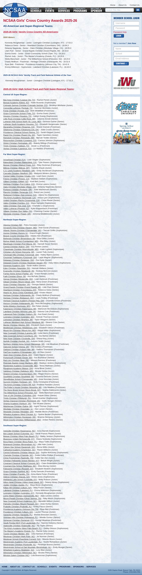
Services (91, 567)
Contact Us (134, 5)
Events (53, 567)
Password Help (120, 32)
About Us (123, 5)
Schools (41, 567)
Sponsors (78, 567)
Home (112, 5)
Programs (64, 567)
